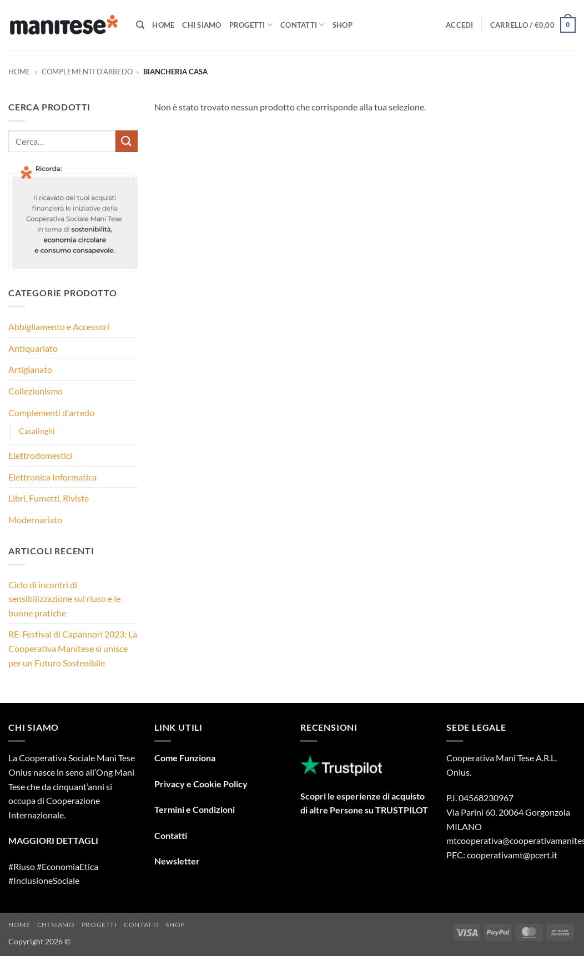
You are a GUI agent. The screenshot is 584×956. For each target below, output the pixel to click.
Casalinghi (37, 431)
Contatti (302, 24)
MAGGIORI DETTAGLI (53, 840)
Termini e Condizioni (194, 809)
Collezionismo (35, 391)
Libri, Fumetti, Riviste (48, 498)
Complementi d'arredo (87, 71)
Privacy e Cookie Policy (201, 783)
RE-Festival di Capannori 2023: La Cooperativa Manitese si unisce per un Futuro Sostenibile (72, 648)
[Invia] (126, 141)
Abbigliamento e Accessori (58, 326)
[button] (460, 25)
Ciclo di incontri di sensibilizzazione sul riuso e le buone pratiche (64, 598)
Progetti (251, 24)
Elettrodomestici (40, 455)
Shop (343, 25)
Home (163, 25)
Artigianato (30, 369)
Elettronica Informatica (52, 477)
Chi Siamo (201, 25)
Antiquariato (33, 348)
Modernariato (35, 519)
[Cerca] (140, 25)
